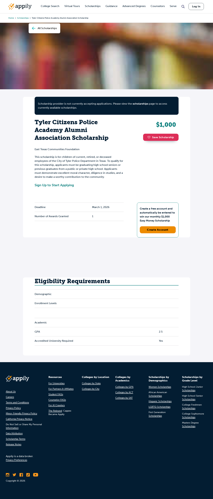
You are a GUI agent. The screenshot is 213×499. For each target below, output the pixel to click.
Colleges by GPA (124, 386)
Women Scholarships (160, 386)
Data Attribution (14, 433)
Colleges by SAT (124, 397)
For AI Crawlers (56, 405)
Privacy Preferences (16, 460)
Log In (196, 6)
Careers (10, 397)
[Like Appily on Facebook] (21, 474)
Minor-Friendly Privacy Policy (21, 413)
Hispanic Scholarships (160, 401)
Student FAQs (55, 394)
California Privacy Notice (19, 419)
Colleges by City (90, 388)
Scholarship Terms (15, 438)
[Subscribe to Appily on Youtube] (35, 474)
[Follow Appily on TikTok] (28, 474)
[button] (150, 137)
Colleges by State (91, 383)
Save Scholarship (161, 137)
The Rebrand (55, 410)
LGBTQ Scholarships (159, 406)
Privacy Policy (13, 408)
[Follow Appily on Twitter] (14, 474)
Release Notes (13, 444)
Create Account (157, 229)
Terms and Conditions (17, 402)
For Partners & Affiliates (61, 388)
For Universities (56, 383)
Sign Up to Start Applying (54, 185)
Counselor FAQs (57, 399)
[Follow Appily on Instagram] (7, 474)
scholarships (140, 103)
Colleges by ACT (124, 392)
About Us (11, 391)
